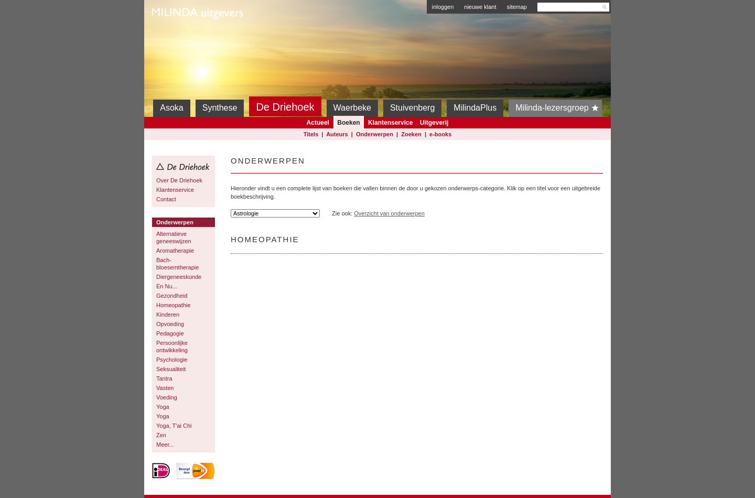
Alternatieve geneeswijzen (173, 237)
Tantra (164, 378)
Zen (161, 435)
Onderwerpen (374, 134)
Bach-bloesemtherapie (177, 263)
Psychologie (171, 359)
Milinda (174, 37)
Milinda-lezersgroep (558, 108)
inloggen (443, 7)
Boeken (348, 122)
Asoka (171, 107)
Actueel (318, 122)
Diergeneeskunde (178, 277)
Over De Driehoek (179, 180)
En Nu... (166, 286)
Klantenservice (390, 122)
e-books (440, 134)
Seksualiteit (171, 369)
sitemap (516, 7)
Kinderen (167, 314)
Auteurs (337, 134)
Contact (166, 199)
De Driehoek (285, 107)
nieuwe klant (480, 7)
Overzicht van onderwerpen (389, 213)
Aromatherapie (175, 250)
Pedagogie (170, 333)
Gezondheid (171, 296)
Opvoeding (170, 324)
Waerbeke (352, 107)
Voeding (166, 397)
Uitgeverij (434, 122)
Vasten (165, 388)
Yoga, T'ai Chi (174, 426)
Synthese (220, 107)
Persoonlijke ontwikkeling (172, 346)
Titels (311, 134)
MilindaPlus (475, 107)
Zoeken (411, 134)
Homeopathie (173, 305)
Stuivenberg (412, 107)
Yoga (162, 407)
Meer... (165, 444)
